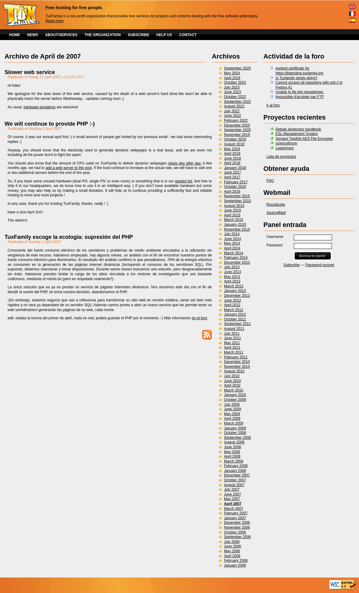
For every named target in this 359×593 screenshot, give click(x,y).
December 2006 (237, 522)
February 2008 (236, 466)
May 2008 (232, 452)
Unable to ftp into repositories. (300, 92)
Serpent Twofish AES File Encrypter (304, 139)
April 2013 (232, 281)
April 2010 (232, 385)
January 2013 (235, 291)
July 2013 (231, 267)
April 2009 (232, 418)
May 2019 (232, 149)
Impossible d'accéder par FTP (300, 97)
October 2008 (235, 433)
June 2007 (232, 494)
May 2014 (232, 243)
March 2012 (233, 310)
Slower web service (30, 72)
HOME (14, 35)
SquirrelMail (276, 213)
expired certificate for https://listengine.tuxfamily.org (299, 70)
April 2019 (232, 153)
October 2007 (235, 480)
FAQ (270, 180)
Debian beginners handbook (298, 129)
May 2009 (232, 414)
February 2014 (236, 258)
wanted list (183, 181)
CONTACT (188, 35)
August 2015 (234, 206)
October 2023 (235, 82)
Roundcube (275, 204)
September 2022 (237, 102)
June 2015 (232, 210)
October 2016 (235, 187)
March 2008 (233, 461)
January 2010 (235, 395)
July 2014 (231, 234)
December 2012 (237, 295)
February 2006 (236, 560)
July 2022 (231, 111)
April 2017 (232, 177)
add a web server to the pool (69, 168)
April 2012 (232, 305)
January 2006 (235, 565)
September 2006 (237, 537)
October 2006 (235, 532)
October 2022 (235, 97)
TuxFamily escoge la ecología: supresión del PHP (69, 237)
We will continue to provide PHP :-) (50, 124)
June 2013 (232, 272)
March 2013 (233, 286)
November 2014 (237, 229)
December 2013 (237, 262)
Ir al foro (273, 105)
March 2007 (233, 509)
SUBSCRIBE (138, 35)
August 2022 (234, 106)
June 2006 (232, 546)
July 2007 (231, 489)
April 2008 (232, 456)
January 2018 (235, 168)
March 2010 (233, 390)
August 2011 (234, 329)
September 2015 (237, 201)
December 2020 (237, 125)
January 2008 (235, 471)
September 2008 (237, 437)
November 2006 (237, 527)
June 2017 (232, 172)
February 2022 (236, 120)
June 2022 (232, 116)
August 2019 (234, 144)
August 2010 (234, 371)
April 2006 (232, 556)
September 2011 (237, 324)
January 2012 (235, 314)
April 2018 (232, 163)
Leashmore (285, 148)
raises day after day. (185, 163)
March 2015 (233, 220)
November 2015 (237, 196)
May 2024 (232, 73)
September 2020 (237, 130)
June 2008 (232, 447)
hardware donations (40, 107)
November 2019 (237, 135)
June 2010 (232, 381)
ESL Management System (297, 134)
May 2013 (232, 277)
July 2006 (231, 542)
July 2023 (231, 87)
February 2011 (236, 357)
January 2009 (235, 428)
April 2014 (232, 248)
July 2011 (231, 333)
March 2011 (233, 352)
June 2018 (232, 158)
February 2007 (236, 513)
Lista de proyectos (281, 156)
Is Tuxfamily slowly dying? (296, 78)
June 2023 (232, 92)
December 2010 (237, 362)
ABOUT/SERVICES (61, 35)
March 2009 (233, 423)
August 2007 (234, 485)
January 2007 (235, 518)
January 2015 (235, 224)
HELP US (164, 35)
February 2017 (236, 182)
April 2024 (232, 78)
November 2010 (237, 366)
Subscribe (291, 265)
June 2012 (232, 300)
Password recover (319, 265)
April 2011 (232, 347)
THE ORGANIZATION (103, 35)
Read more (54, 21)
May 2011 (232, 343)
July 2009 (231, 404)
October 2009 (235, 400)
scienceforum (286, 143)
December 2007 (237, 475)
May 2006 (232, 551)
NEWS (32, 35)
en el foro (199, 318)
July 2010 (231, 376)
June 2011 (232, 338)
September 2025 (237, 68)
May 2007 (232, 499)
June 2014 (232, 239)
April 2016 (232, 191)
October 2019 (235, 139)
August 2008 (234, 442)
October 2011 (235, 319)
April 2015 (232, 215)
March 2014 (233, 253)
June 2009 (232, 409)
